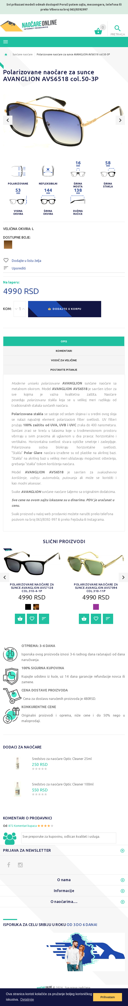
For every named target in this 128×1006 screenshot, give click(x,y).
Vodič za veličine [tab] (64, 360)
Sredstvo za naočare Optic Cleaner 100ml (63, 784)
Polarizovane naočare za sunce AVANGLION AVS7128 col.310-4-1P (32, 588)
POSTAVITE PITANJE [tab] (63, 369)
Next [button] (120, 120)
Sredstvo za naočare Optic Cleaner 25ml (62, 759)
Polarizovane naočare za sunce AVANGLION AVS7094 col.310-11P (96, 588)
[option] (64, 121)
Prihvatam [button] (107, 997)
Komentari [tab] (64, 350)
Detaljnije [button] (27, 999)
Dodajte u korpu (64, 309)
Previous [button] (7, 120)
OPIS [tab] (64, 341)
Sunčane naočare (23, 54)
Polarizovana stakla (27, 414)
